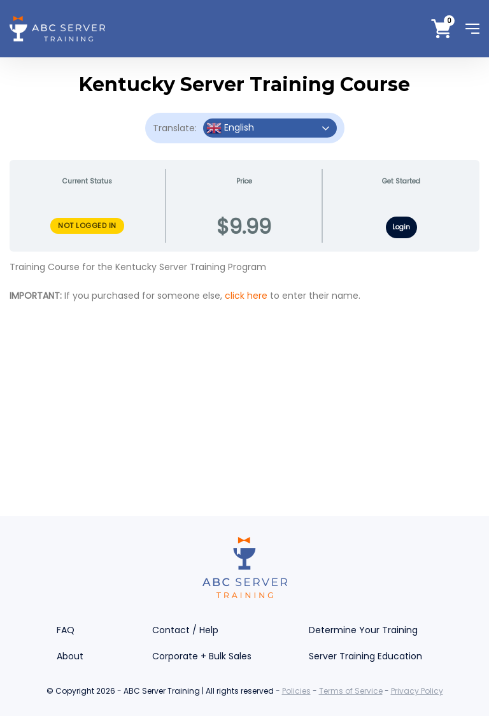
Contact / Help (185, 630)
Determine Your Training (363, 630)
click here (246, 295)
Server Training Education (365, 656)
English (230, 128)
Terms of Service (351, 690)
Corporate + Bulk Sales (202, 656)
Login (401, 227)
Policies (296, 690)
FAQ (65, 630)
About (70, 656)
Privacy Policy (417, 690)
